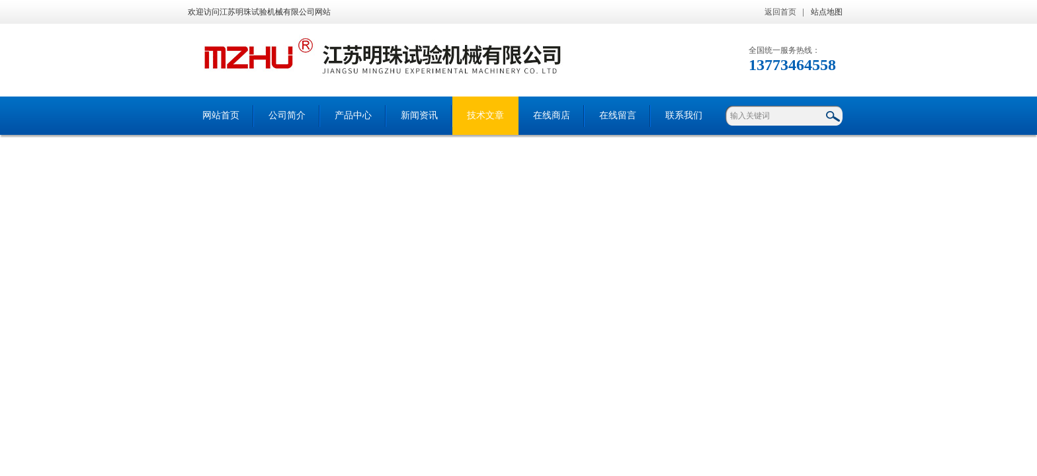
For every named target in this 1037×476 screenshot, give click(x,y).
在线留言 (617, 115)
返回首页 (780, 12)
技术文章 (485, 115)
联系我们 (683, 115)
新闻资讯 (419, 115)
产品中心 (353, 115)
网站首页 (220, 115)
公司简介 (287, 115)
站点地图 (827, 12)
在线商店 (551, 115)
